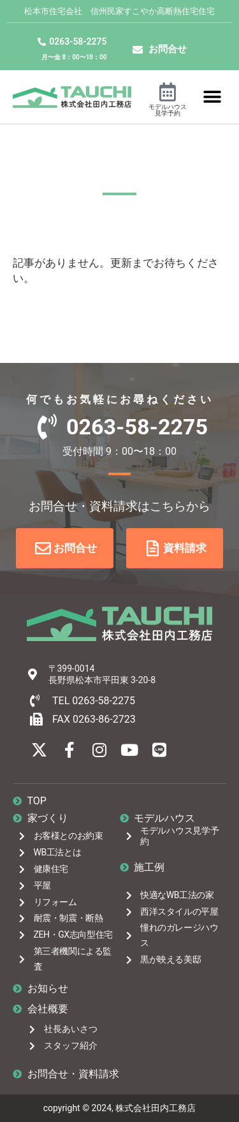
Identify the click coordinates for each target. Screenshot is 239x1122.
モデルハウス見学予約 (167, 110)
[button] (212, 96)
